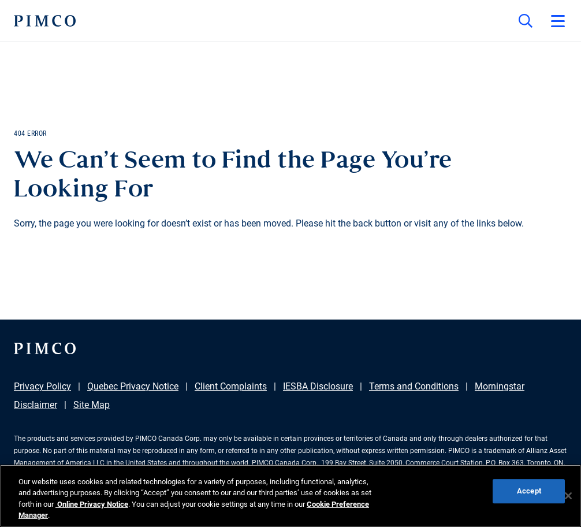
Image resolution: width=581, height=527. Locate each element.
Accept (529, 491)
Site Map (91, 404)
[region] (290, 496)
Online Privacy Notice (91, 504)
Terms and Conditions (414, 386)
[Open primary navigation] (558, 21)
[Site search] (525, 21)
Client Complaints (231, 386)
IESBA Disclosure (318, 386)
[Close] (568, 496)
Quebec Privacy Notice (132, 386)
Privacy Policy (42, 386)
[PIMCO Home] (45, 21)
